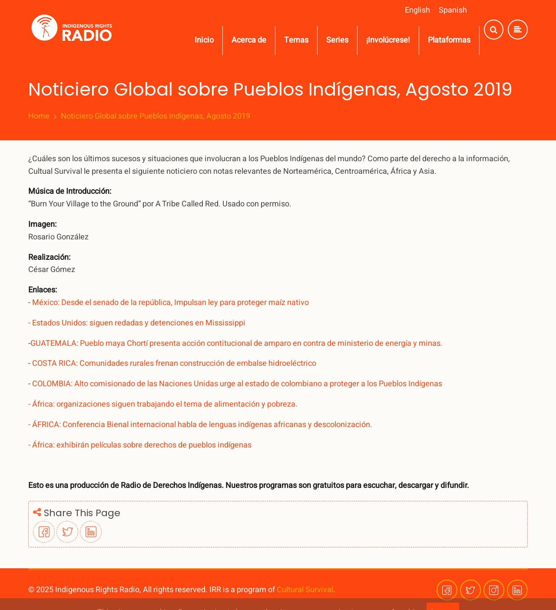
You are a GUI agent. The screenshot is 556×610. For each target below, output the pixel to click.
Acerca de (249, 40)
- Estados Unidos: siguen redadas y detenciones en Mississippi (136, 323)
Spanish (453, 10)
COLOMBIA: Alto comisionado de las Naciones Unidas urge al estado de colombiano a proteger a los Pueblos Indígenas (236, 384)
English (417, 10)
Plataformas (449, 40)
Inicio (204, 40)
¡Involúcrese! (388, 40)
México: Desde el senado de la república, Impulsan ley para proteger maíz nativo (169, 302)
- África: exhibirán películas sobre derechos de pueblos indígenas (140, 445)
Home (39, 116)
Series (337, 40)
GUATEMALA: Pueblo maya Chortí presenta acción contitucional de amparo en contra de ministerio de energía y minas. (237, 343)
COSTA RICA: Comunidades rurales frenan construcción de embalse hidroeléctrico (175, 363)
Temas (296, 40)
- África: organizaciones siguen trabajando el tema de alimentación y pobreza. (163, 404)
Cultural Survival (305, 590)
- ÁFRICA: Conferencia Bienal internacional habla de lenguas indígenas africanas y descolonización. (201, 425)
